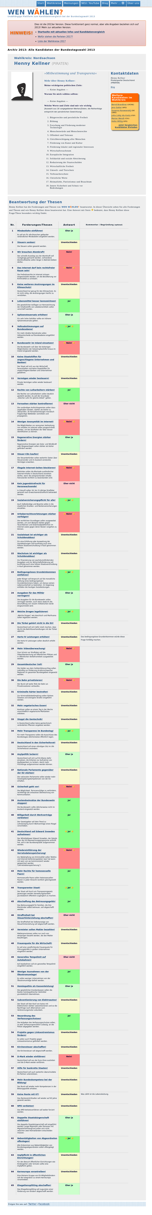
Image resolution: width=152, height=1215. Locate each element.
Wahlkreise (54, 3)
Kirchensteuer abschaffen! (31, 1047)
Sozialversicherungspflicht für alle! (36, 500)
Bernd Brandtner (119, 104)
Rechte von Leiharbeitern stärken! (36, 390)
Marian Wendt (118, 118)
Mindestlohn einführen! (30, 231)
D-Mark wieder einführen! (31, 1056)
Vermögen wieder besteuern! (33, 378)
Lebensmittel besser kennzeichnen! (36, 301)
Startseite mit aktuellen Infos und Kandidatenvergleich (71, 32)
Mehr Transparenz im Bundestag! (35, 731)
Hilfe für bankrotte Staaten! (32, 1068)
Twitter (32, 1204)
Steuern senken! (26, 242)
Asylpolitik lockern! (27, 754)
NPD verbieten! (25, 1106)
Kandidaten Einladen (126, 127)
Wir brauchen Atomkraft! (31, 252)
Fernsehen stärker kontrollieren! (35, 403)
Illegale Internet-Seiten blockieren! (36, 468)
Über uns (133, 3)
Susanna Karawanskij (121, 110)
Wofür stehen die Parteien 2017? (55, 36)
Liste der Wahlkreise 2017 (52, 41)
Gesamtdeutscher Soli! (29, 664)
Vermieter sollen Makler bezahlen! (36, 929)
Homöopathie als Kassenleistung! (35, 986)
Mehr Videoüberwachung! (31, 648)
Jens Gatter (117, 107)
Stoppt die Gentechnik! (30, 719)
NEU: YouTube (90, 3)
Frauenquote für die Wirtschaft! (34, 943)
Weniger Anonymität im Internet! (35, 421)
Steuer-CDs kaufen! (28, 454)
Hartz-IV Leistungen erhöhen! (33, 637)
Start (41, 3)
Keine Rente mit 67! (28, 1094)
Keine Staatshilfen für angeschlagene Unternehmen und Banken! (35, 360)
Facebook (44, 1204)
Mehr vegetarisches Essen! (32, 705)
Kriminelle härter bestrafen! (32, 692)
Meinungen (71, 3)
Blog (105, 3)
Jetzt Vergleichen (128, 125)
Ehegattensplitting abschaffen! (34, 1185)
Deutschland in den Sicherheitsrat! (36, 742)
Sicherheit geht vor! (28, 786)
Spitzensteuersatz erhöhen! (32, 315)
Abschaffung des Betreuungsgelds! (36, 901)
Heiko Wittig (117, 121)
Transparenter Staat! (28, 888)
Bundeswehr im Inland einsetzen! (35, 343)
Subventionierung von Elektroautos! (37, 1000)
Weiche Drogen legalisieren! (32, 611)
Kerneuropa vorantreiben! (31, 1171)
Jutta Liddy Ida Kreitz (121, 115)
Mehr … (118, 3)
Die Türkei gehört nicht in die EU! (35, 623)
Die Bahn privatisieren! (30, 680)
